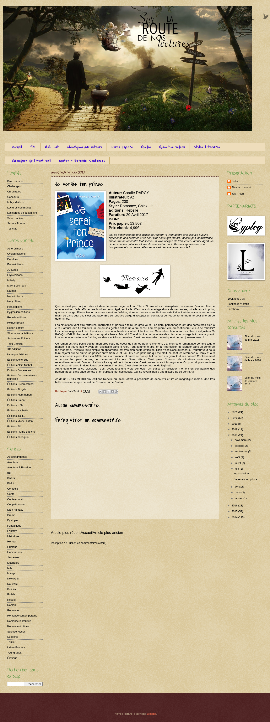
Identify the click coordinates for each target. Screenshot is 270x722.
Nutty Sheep (14, 301)
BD (9, 472)
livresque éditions (17, 354)
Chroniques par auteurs (84, 147)
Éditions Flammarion (19, 394)
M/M (9, 567)
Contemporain (15, 499)
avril (237, 486)
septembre (241, 451)
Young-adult (14, 652)
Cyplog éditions (16, 253)
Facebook (233, 309)
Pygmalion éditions (18, 312)
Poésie (11, 594)
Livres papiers (122, 147)
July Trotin (238, 193)
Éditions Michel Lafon (20, 421)
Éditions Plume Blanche (21, 431)
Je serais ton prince (245, 479)
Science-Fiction (16, 631)
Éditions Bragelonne (19, 370)
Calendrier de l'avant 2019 (31, 161)
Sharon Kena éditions (20, 333)
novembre (241, 440)
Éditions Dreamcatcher (20, 384)
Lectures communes (19, 207)
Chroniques (14, 191)
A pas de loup (242, 473)
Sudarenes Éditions (19, 338)
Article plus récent (66, 533)
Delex (235, 181)
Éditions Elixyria (16, 389)
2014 (235, 517)
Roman (11, 605)
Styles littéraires (207, 147)
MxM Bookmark (16, 285)
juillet (238, 463)
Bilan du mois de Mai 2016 (252, 338)
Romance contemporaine (22, 615)
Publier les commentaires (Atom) (87, 543)
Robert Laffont (15, 327)
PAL (33, 147)
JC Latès (12, 269)
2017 (235, 435)
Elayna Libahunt (241, 187)
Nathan (11, 290)
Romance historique (19, 621)
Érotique (12, 658)
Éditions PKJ (14, 426)
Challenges (14, 186)
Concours (13, 196)
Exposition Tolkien (172, 147)
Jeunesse (13, 557)
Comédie (12, 488)
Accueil (17, 147)
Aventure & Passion (19, 467)
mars (238, 492)
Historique (13, 536)
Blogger (151, 713)
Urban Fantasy (16, 647)
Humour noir (14, 552)
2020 (235, 417)
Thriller (11, 642)
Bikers (11, 478)
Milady (11, 280)
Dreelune (12, 259)
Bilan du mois (15, 181)
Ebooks (146, 147)
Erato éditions (15, 264)
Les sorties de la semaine (22, 212)
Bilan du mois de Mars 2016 (252, 359)
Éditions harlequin (17, 437)
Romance (13, 610)
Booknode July (236, 298)
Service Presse (16, 223)
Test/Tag (12, 228)
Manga (11, 573)
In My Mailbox (15, 202)
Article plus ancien (108, 533)
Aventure (12, 462)
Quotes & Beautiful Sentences (82, 161)
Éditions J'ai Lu (16, 415)
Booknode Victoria (238, 303)
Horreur (11, 541)
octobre (239, 445)
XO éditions (14, 349)
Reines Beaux (15, 322)
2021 (235, 412)
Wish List (52, 147)
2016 (235, 505)
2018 (235, 429)
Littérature (13, 562)
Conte (10, 493)
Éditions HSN (15, 405)
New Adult (13, 578)
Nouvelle (12, 584)
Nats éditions (15, 296)
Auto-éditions (15, 248)
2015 (235, 511)
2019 (235, 423)
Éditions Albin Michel (19, 365)
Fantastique (14, 525)
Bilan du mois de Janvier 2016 (252, 381)
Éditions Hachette (17, 410)
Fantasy (12, 530)
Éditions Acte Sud (17, 359)
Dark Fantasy (15, 509)
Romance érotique (18, 626)
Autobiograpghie (17, 456)
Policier (11, 589)
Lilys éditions (15, 275)
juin (237, 468)
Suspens (12, 636)
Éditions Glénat (16, 400)
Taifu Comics (15, 343)
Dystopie (12, 520)
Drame (11, 515)
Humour (12, 546)
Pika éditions (14, 306)
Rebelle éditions (16, 317)
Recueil (11, 599)
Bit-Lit (10, 483)
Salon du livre (15, 218)
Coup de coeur (16, 504)
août (238, 457)
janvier (239, 498)
